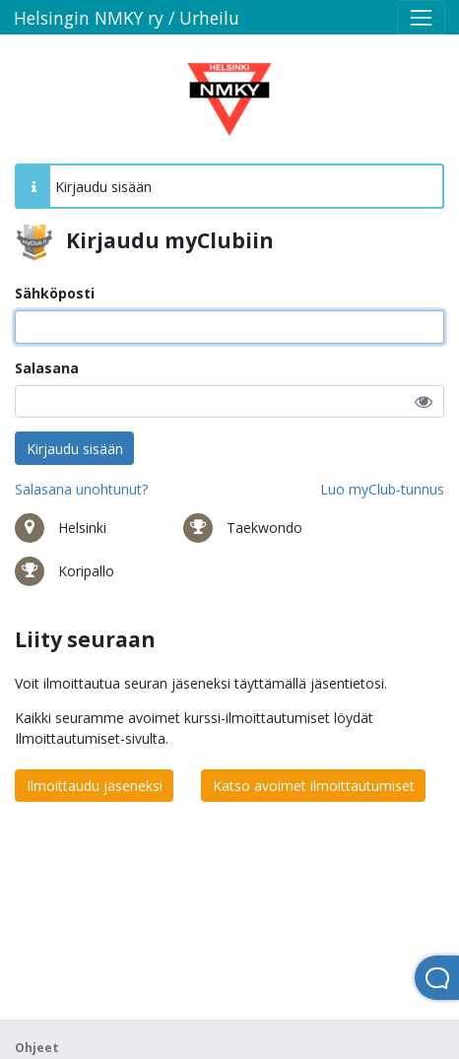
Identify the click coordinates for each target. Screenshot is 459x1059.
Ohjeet (37, 1047)
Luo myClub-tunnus (382, 489)
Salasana (47, 368)
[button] (423, 401)
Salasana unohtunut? (81, 489)
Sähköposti (55, 293)
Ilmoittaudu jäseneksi (95, 785)
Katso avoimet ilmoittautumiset (314, 785)
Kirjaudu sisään (75, 448)
